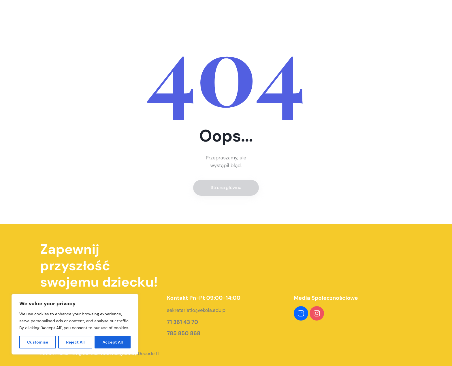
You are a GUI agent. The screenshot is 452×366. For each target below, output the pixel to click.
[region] (75, 324)
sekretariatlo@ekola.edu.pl (197, 310)
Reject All (75, 342)
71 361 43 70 (182, 322)
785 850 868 (183, 333)
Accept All (112, 342)
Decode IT (148, 353)
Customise (37, 342)
